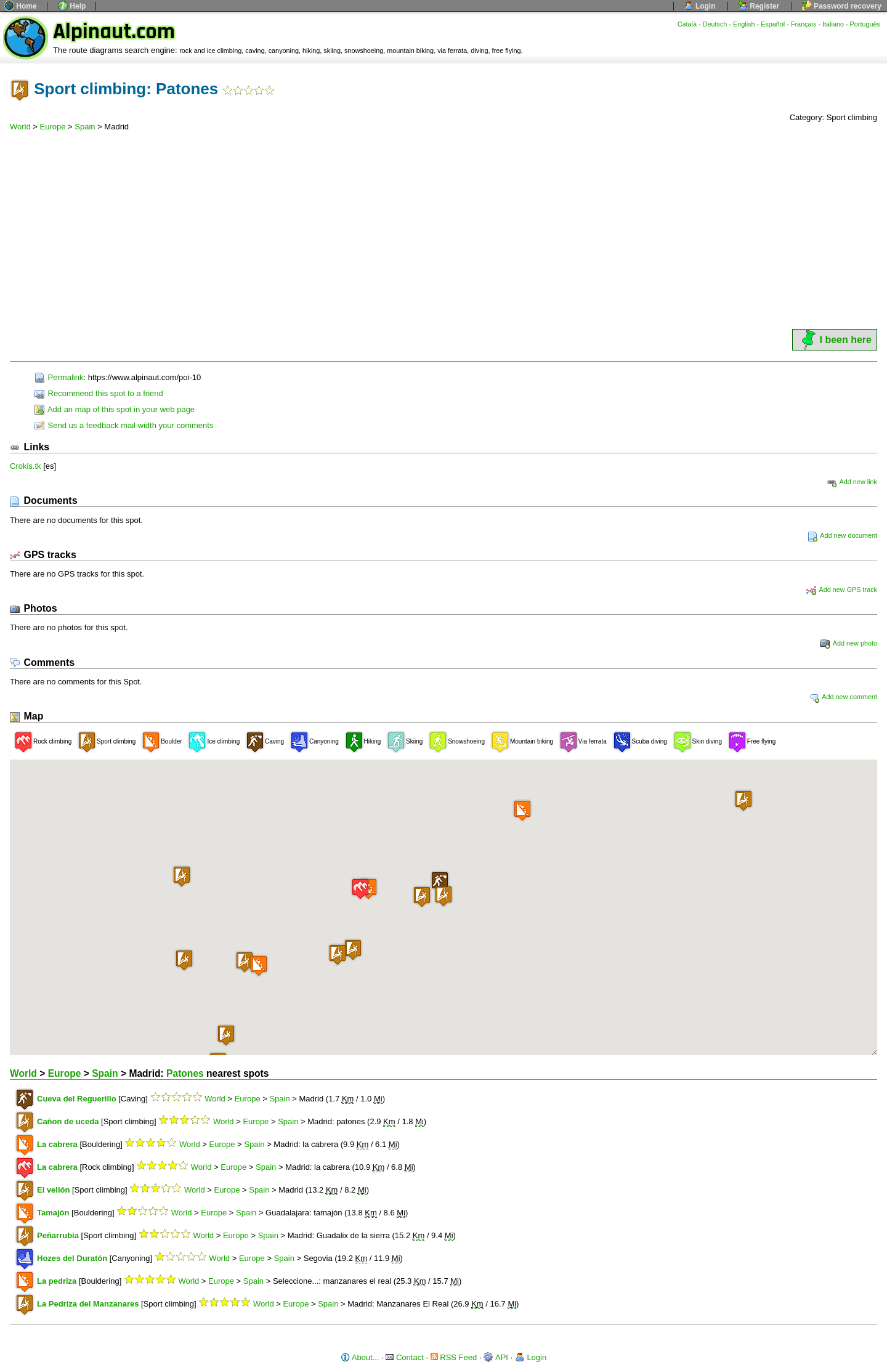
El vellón (53, 1189)
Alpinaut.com (114, 32)
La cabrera (57, 1144)
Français (804, 24)
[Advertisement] (443, 234)
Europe (53, 126)
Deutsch (715, 24)
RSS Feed (454, 1357)
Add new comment (843, 696)
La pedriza (56, 1281)
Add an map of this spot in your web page (114, 409)
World (20, 126)
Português (865, 24)
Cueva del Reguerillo (76, 1098)
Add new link (852, 481)
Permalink (58, 377)
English (744, 24)
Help (72, 6)
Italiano (833, 24)
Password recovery (841, 6)
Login (700, 6)
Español (773, 24)
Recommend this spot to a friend (98, 393)
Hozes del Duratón (72, 1258)
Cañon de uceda (68, 1121)
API (496, 1357)
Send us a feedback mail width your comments (123, 425)
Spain (85, 126)
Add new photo (848, 643)
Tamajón (53, 1212)
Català (687, 24)
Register (758, 6)
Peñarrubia (58, 1235)
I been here (835, 340)
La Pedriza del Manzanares (88, 1303)
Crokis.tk (25, 466)
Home (20, 6)
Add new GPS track (841, 589)
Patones (185, 1073)
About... (360, 1357)
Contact (404, 1357)
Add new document (842, 535)
